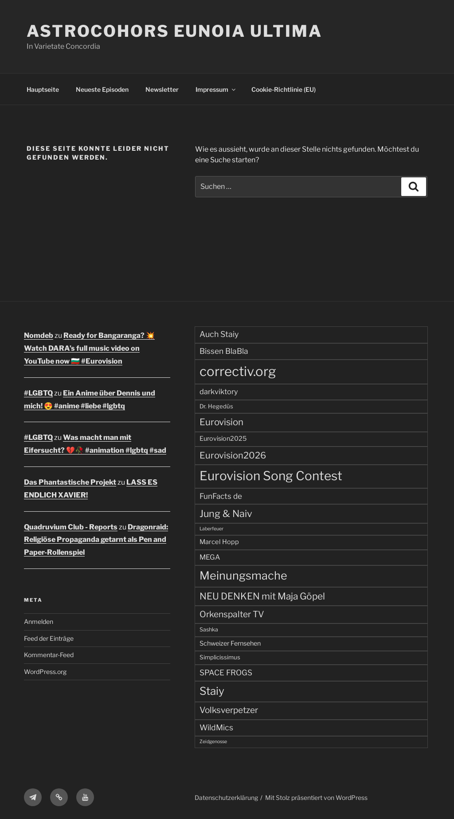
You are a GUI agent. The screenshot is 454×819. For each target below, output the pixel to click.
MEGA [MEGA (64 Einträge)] (210, 557)
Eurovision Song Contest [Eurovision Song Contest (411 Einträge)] (271, 475)
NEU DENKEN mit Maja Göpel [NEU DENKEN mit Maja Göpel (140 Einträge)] (262, 596)
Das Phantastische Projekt (70, 482)
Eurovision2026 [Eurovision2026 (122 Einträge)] (233, 455)
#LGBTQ (38, 393)
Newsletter (162, 89)
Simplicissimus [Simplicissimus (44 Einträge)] (220, 657)
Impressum (216, 89)
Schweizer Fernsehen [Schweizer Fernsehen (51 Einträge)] (230, 643)
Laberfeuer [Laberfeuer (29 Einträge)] (211, 529)
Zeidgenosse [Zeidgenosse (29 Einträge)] (213, 742)
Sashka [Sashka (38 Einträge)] (209, 629)
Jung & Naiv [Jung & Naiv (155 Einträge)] (226, 513)
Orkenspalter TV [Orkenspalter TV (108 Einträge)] (232, 614)
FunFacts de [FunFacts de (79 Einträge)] (221, 496)
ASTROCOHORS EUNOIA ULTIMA (174, 31)
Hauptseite (43, 89)
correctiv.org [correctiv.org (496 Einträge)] (238, 371)
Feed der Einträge (49, 638)
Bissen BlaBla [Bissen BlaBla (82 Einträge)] (224, 351)
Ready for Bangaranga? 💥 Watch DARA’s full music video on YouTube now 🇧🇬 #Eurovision (89, 348)
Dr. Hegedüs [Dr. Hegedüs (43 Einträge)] (216, 406)
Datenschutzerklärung (226, 797)
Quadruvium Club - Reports (70, 527)
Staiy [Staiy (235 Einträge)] (212, 691)
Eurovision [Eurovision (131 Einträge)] (221, 421)
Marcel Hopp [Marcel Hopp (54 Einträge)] (219, 542)
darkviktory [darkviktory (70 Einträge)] (219, 391)
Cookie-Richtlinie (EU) (283, 89)
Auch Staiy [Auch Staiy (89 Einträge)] (219, 334)
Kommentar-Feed (49, 654)
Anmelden (38, 621)
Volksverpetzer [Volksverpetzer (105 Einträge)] (229, 710)
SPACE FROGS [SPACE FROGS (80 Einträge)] (226, 672)
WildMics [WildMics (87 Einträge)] (216, 727)
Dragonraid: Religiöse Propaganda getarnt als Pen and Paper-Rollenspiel (96, 540)
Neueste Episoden (102, 89)
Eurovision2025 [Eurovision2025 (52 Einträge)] (223, 439)
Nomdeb (38, 335)
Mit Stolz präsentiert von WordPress (316, 797)
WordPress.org (45, 671)
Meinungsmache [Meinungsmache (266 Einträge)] (243, 575)
